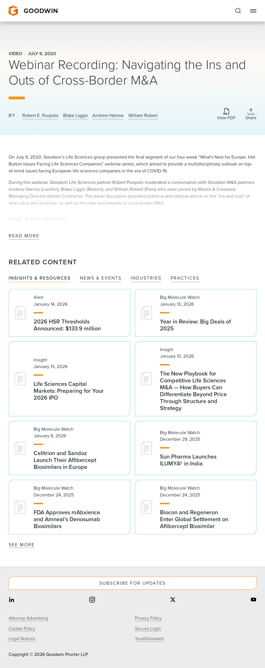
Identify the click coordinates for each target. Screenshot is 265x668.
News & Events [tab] (100, 278)
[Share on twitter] (173, 600)
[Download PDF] (226, 114)
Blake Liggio (75, 115)
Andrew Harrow (108, 115)
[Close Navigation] (253, 11)
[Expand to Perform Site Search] (238, 11)
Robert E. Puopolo (40, 115)
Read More (24, 236)
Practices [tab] (185, 278)
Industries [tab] (146, 278)
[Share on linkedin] (11, 600)
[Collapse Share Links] (250, 114)
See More (22, 544)
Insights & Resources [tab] (40, 278)
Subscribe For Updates (132, 583)
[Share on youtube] (253, 600)
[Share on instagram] (92, 600)
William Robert (143, 115)
